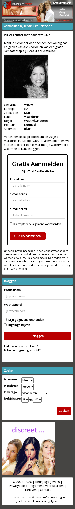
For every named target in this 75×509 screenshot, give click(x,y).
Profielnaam (18, 179)
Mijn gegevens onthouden (25, 320)
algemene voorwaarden (46, 224)
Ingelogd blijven (18, 325)
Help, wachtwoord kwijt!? (21, 346)
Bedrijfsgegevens (47, 482)
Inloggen (38, 336)
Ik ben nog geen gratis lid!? (22, 350)
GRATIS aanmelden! (27, 236)
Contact (45, 490)
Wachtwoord (13, 305)
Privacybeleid (18, 486)
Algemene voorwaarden (47, 486)
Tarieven (30, 490)
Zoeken (64, 411)
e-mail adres (18, 194)
